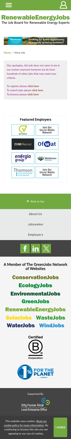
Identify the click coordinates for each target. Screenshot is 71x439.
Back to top (37, 201)
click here (33, 86)
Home (7, 52)
